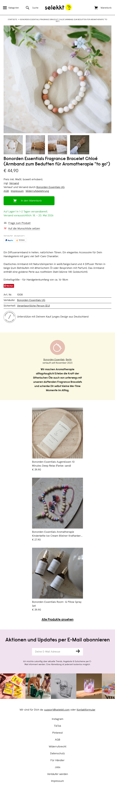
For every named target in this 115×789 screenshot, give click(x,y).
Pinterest (57, 733)
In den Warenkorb (31, 200)
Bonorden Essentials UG (50, 187)
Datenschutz (57, 753)
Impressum (57, 781)
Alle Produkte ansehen (58, 619)
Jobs (57, 767)
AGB (57, 739)
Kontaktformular (86, 709)
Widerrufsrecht (57, 746)
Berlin (69, 359)
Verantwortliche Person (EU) (33, 305)
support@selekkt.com (57, 709)
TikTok (57, 726)
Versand (14, 183)
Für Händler (57, 760)
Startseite (12, 20)
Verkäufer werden (57, 774)
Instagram (57, 719)
